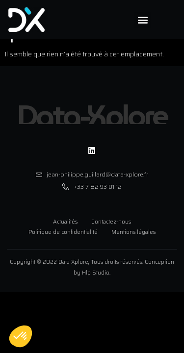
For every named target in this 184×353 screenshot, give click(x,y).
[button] (142, 20)
